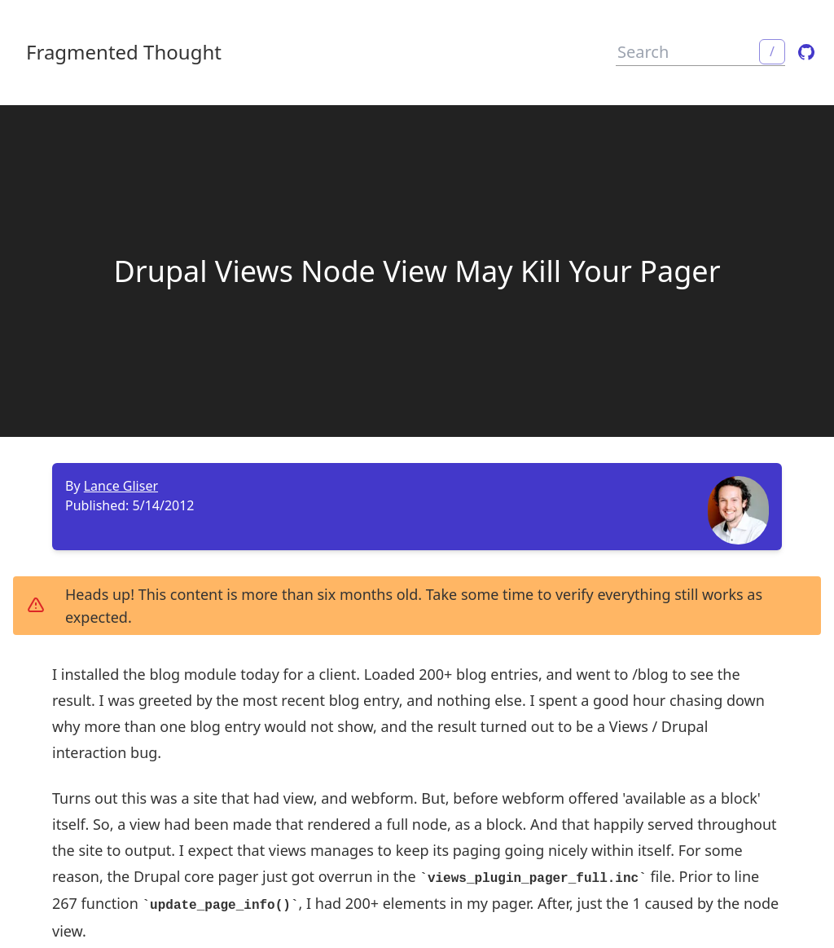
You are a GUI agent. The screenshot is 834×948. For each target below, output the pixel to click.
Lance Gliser (121, 486)
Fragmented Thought (124, 51)
